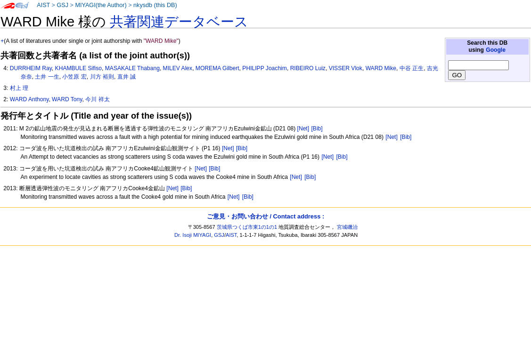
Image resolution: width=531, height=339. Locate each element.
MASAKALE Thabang (132, 68)
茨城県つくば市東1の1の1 (247, 227)
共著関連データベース (179, 21)
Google (496, 50)
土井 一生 (47, 76)
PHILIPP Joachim (264, 68)
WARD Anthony (29, 99)
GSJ (62, 5)
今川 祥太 (97, 99)
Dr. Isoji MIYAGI (192, 235)
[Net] (303, 128)
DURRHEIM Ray (31, 68)
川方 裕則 (102, 76)
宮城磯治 (347, 227)
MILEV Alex (178, 68)
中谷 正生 (412, 68)
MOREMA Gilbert (217, 68)
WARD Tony (67, 99)
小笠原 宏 (74, 76)
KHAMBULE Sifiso (78, 68)
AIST (43, 5)
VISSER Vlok (345, 68)
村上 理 (19, 88)
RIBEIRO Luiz (308, 68)
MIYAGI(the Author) (100, 5)
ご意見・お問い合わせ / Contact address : (265, 216)
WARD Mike (381, 68)
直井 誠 (126, 76)
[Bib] (316, 128)
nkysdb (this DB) (155, 5)
